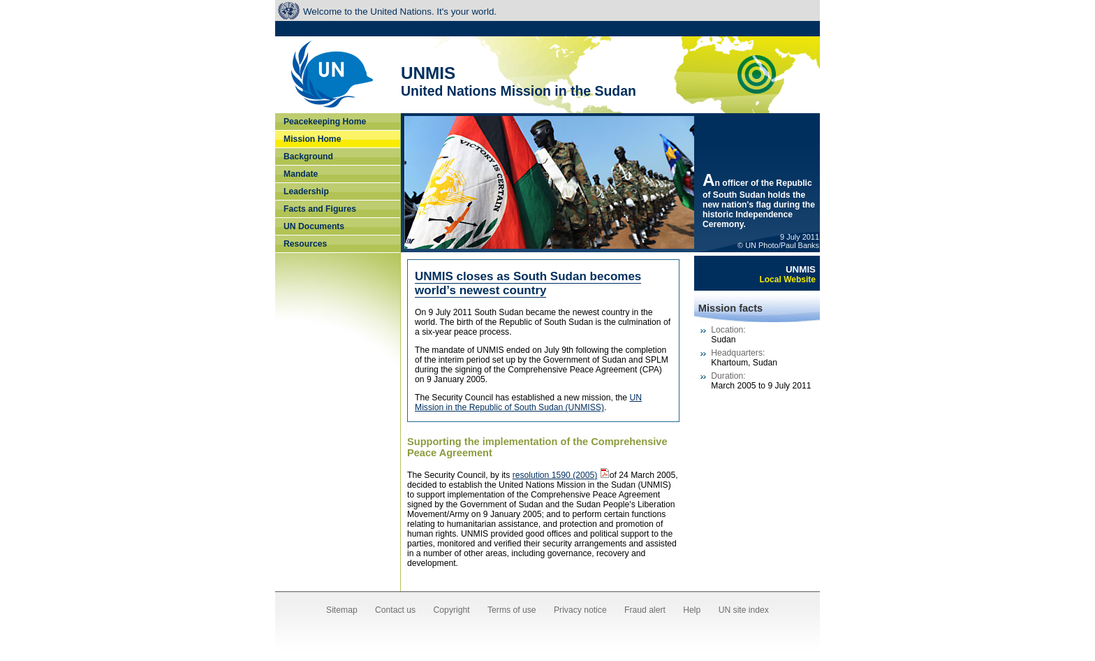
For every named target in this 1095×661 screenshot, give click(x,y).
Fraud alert (645, 610)
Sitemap (342, 610)
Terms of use (511, 610)
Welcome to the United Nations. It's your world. (400, 11)
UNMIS (787, 274)
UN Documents (314, 226)
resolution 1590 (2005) (555, 475)
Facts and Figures (320, 209)
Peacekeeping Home (325, 121)
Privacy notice (580, 610)
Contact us (395, 610)
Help (691, 610)
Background (308, 156)
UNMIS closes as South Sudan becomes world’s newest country (528, 283)
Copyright (452, 610)
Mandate (301, 174)
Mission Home (312, 139)
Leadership (306, 191)
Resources (305, 244)
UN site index (744, 610)
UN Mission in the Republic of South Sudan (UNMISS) (528, 402)
